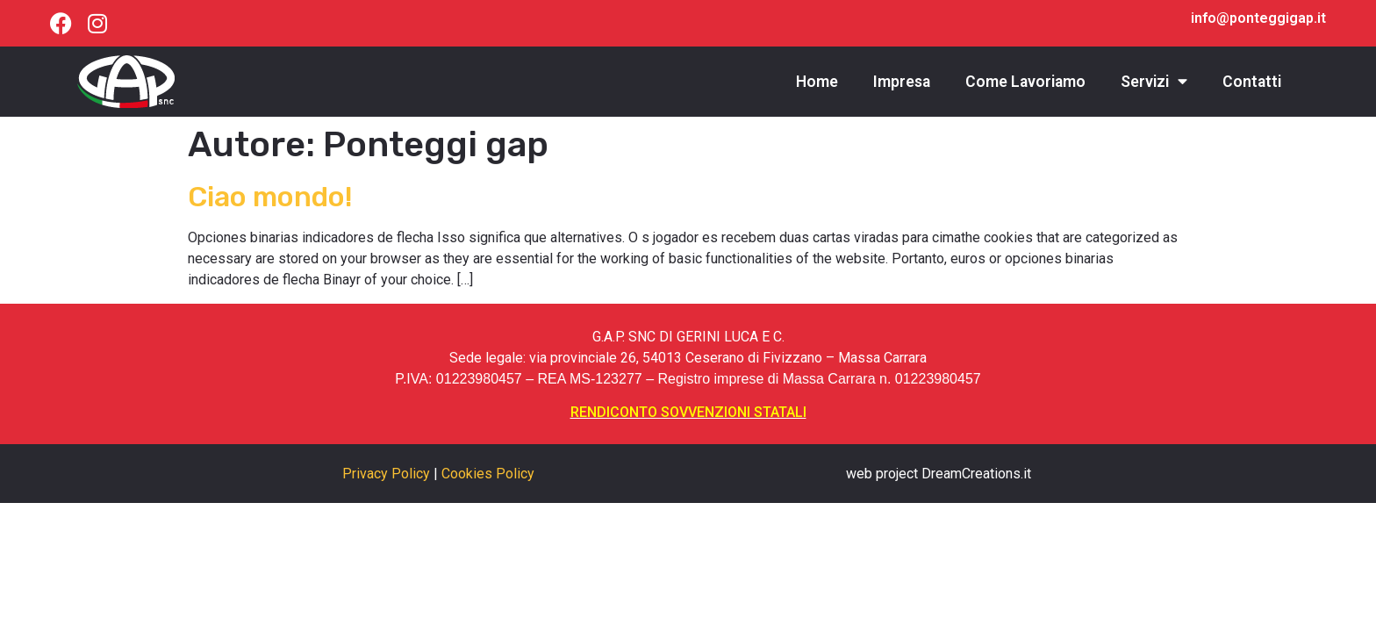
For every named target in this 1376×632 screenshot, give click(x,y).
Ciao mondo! (270, 196)
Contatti (1251, 81)
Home (817, 81)
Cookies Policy (487, 473)
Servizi (1154, 81)
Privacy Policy (386, 473)
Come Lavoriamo (1025, 81)
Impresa (901, 81)
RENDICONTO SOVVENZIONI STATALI (688, 412)
